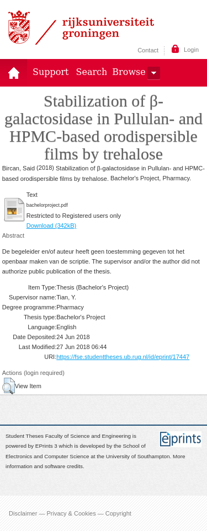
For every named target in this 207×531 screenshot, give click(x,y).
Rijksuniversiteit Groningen (81, 27)
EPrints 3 (46, 446)
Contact (147, 50)
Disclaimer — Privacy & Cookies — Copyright (70, 513)
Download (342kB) (51, 225)
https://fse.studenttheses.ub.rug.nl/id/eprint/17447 (122, 356)
